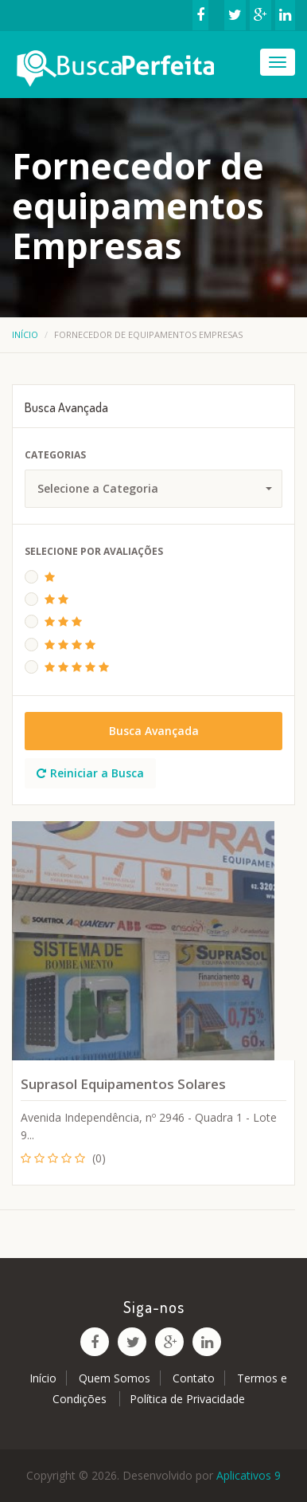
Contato (194, 1378)
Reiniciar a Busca (90, 772)
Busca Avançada (154, 730)
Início (25, 334)
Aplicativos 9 (248, 1475)
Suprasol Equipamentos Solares (123, 1084)
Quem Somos (114, 1378)
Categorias (55, 455)
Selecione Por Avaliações (94, 551)
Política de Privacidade (187, 1398)
